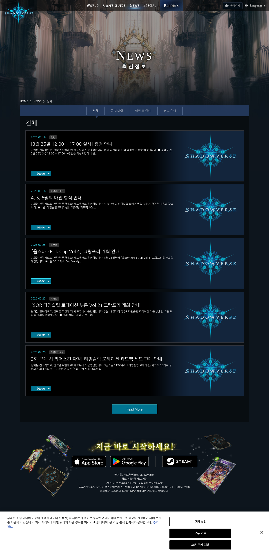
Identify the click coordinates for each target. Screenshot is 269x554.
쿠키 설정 (200, 524)
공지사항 (117, 110)
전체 (95, 110)
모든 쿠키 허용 (200, 547)
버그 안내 (170, 110)
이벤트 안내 (143, 110)
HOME (24, 101)
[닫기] (262, 535)
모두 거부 (200, 535)
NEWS (38, 101)
